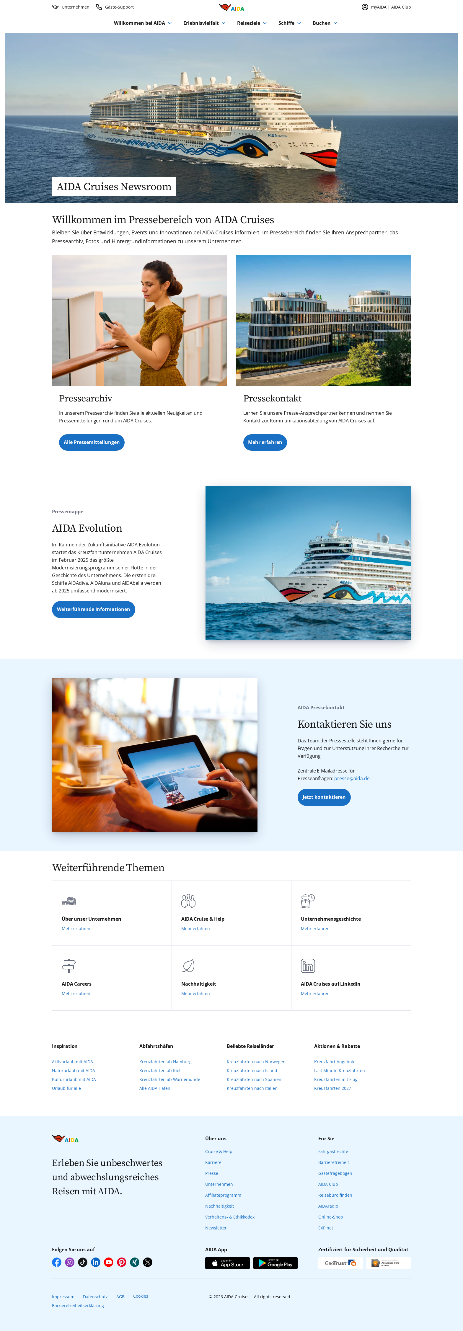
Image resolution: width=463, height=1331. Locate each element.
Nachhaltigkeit (219, 1206)
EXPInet (325, 1228)
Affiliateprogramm (223, 1195)
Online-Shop (330, 1217)
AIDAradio (328, 1206)
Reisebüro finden (335, 1195)
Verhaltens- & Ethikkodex (230, 1217)
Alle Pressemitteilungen (92, 442)
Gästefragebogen (335, 1173)
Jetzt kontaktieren (324, 797)
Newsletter (216, 1228)
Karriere (213, 1162)
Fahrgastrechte (333, 1151)
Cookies (140, 1296)
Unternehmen (219, 1184)
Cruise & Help (218, 1151)
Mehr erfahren (265, 442)
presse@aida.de (352, 778)
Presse (211, 1173)
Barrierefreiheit (333, 1162)
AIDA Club (328, 1184)
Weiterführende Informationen (93, 609)
